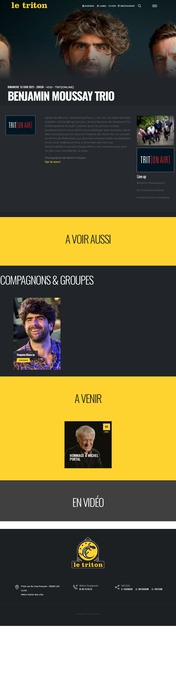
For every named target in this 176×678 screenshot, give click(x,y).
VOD (112, 5)
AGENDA (88, 5)
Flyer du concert (53, 161)
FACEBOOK (127, 589)
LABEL (102, 5)
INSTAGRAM (142, 589)
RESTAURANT (126, 5)
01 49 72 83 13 (85, 589)
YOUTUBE (157, 589)
